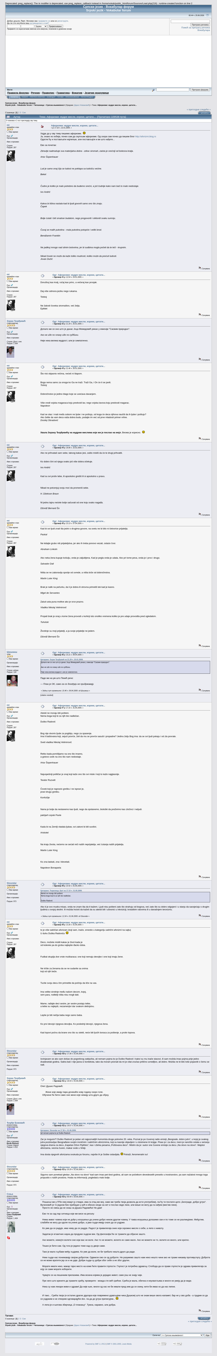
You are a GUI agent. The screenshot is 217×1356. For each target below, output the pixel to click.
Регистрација (87, 97)
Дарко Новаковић (81, 105)
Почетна (14, 97)
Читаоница (39, 105)
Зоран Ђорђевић (16, 321)
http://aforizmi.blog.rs (145, 136)
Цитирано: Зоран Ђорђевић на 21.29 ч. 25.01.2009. (61, 660)
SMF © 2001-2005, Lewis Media (119, 1344)
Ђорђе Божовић (16, 1122)
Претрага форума (37, 97)
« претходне (193, 109)
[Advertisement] (108, 61)
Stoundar (12, 883)
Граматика (63, 92)
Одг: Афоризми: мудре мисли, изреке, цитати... (79, 275)
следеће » (205, 109)
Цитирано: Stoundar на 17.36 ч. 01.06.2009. (58, 1130)
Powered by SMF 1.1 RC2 (95, 1344)
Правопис (48, 92)
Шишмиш (12, 652)
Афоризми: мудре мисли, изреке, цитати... (117, 105)
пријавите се (44, 21)
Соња (10, 1194)
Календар (51, 97)
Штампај (205, 113)
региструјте (62, 21)
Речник (35, 92)
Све (24, 112)
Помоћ (25, 97)
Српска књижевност (55, 105)
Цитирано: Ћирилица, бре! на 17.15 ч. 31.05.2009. (61, 891)
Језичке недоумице (96, 92)
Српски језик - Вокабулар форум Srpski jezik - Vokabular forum (20, 104)
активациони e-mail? (39, 23)
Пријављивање (72, 97)
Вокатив (77, 92)
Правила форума (18, 92)
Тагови (60, 97)
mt (8, 125)
